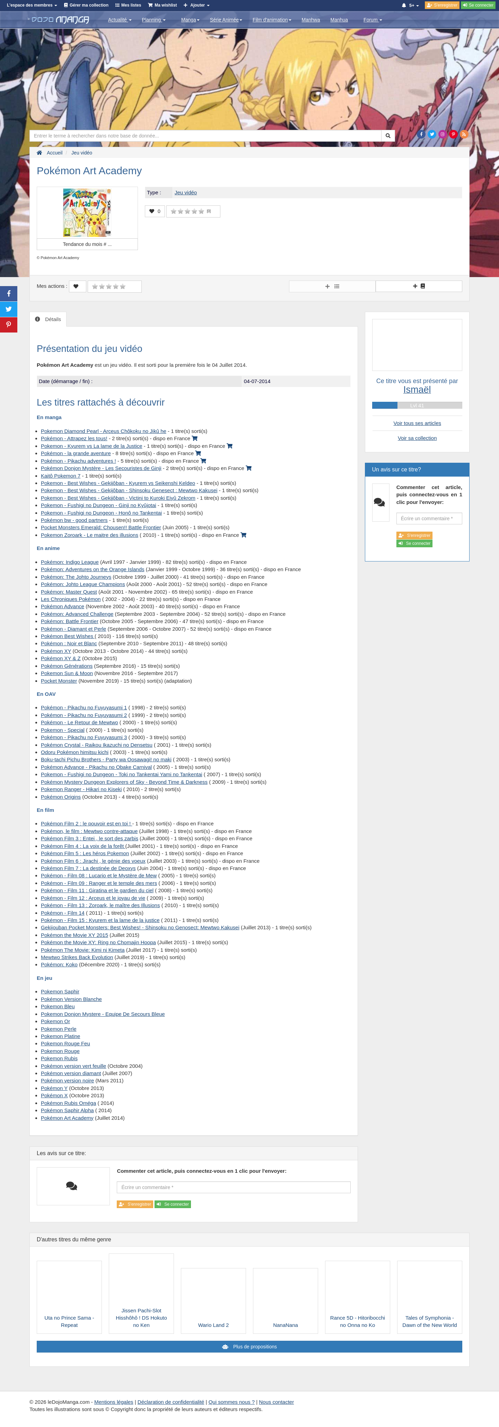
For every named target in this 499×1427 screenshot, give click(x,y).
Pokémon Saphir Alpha (67, 1110)
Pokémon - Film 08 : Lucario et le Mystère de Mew (99, 875)
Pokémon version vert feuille (73, 1066)
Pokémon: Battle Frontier (69, 621)
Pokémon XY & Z (61, 658)
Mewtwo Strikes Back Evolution (77, 957)
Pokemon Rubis (59, 1058)
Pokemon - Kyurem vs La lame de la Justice (91, 446)
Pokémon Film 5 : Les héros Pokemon (85, 853)
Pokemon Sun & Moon (67, 673)
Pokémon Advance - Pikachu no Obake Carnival (96, 767)
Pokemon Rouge (60, 1051)
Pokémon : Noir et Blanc (69, 643)
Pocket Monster (59, 681)
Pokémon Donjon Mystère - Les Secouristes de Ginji (101, 468)
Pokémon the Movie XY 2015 (74, 935)
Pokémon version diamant (71, 1073)
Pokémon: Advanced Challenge (77, 614)
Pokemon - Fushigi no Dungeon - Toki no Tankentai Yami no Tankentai (121, 774)
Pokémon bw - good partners (74, 520)
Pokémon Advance (62, 606)
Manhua (339, 20)
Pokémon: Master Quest (69, 592)
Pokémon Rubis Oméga (68, 1103)
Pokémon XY (56, 651)
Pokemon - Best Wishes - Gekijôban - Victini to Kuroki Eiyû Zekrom (118, 498)
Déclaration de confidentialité (171, 1402)
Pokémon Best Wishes (68, 636)
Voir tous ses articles (417, 423)
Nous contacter (276, 1402)
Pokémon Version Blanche (71, 999)
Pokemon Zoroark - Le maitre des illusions (89, 535)
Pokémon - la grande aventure (76, 453)
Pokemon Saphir (60, 991)
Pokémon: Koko (59, 964)
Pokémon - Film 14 (63, 913)
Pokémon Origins (61, 797)
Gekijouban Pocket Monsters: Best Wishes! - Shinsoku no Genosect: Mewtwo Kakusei (140, 927)
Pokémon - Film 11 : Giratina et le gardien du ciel (97, 890)
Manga (190, 20)
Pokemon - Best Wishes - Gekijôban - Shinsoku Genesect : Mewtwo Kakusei (129, 490)
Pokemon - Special (63, 730)
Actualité (120, 20)
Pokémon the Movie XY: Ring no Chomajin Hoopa (98, 942)
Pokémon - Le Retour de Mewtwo (79, 722)
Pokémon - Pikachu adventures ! (78, 461)
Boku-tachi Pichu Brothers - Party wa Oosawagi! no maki (106, 759)
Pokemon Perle (59, 1029)
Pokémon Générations (67, 666)
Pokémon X (54, 1095)
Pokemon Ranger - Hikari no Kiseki (81, 789)
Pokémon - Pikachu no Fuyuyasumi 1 (84, 707)
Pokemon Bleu (58, 1006)
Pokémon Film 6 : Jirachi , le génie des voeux (93, 861)
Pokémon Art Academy (67, 1118)
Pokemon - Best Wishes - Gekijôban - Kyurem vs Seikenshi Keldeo (118, 483)
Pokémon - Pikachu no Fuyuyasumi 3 (84, 737)
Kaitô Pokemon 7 (60, 476)
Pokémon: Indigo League (70, 562)
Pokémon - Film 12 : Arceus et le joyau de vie (93, 898)
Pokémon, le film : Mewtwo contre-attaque (89, 831)
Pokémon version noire (67, 1080)
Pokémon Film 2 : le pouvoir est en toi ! (86, 823)
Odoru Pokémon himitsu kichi (74, 752)
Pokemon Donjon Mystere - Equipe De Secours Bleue (103, 1014)
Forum (373, 20)
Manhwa (311, 20)
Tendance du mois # (87, 244)
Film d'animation (272, 20)
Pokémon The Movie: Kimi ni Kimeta (83, 950)
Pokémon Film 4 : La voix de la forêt (83, 846)
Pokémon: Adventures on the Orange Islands (93, 569)
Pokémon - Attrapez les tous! (74, 438)
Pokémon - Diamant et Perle (73, 629)
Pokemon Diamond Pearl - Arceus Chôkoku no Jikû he (103, 431)
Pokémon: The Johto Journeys (76, 577)
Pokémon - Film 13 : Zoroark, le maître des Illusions (100, 905)
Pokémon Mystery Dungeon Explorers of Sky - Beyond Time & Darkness (124, 782)
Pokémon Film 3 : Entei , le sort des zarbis (89, 838)
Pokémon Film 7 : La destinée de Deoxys (88, 868)
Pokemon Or (55, 1021)
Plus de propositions (254, 1346)
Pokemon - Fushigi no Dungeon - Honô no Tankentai (101, 513)
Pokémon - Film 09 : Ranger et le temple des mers (99, 883)
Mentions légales (113, 1402)
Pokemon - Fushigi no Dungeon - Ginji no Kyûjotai (98, 505)
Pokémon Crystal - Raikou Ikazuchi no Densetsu (96, 745)
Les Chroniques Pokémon (71, 599)
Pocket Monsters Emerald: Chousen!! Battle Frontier (101, 527)
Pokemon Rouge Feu (65, 1043)
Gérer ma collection (89, 5)
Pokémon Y (54, 1088)
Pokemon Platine (60, 1036)
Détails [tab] (52, 319)
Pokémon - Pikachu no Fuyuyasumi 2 (84, 715)
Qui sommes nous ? (232, 1402)
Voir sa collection (417, 438)
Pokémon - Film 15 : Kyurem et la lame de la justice (100, 920)
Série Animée (226, 20)
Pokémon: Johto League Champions (83, 584)
